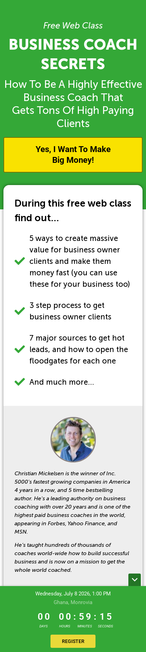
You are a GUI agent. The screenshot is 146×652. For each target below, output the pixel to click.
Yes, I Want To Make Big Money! (73, 154)
